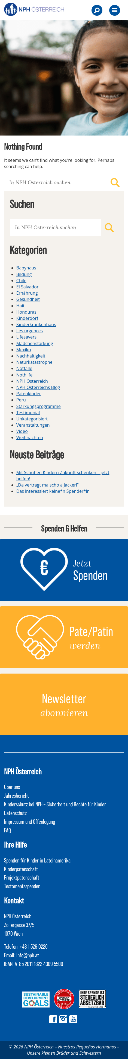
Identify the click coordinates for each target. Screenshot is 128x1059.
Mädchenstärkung (34, 343)
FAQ (7, 829)
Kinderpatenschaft (21, 868)
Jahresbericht (16, 795)
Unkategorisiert (32, 419)
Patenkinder (28, 394)
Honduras (26, 312)
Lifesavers (26, 337)
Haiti (21, 306)
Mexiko (23, 350)
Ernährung (27, 293)
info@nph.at (27, 954)
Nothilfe (24, 375)
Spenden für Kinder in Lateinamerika (37, 860)
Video (22, 431)
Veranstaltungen (33, 425)
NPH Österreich (32, 381)
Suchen (115, 182)
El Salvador (27, 287)
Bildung (24, 274)
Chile (21, 281)
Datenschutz (15, 812)
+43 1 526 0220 (34, 946)
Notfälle (24, 368)
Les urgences (29, 331)
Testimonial (28, 413)
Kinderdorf (27, 318)
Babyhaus (26, 268)
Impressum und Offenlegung (29, 821)
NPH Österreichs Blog (38, 387)
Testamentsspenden (22, 885)
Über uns (12, 786)
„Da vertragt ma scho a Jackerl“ (47, 485)
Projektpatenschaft (21, 877)
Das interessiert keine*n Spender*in (53, 491)
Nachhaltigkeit (30, 356)
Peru (21, 400)
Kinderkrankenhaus (36, 324)
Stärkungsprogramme (38, 406)
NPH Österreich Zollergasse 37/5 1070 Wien (19, 924)
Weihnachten (29, 437)
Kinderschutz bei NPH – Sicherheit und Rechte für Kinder (55, 803)
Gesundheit (28, 299)
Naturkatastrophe (34, 362)
